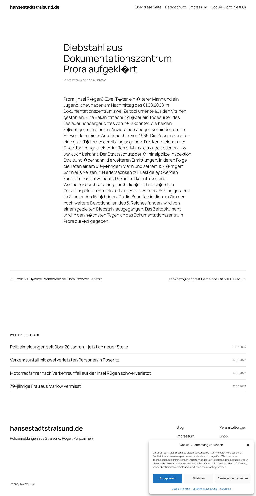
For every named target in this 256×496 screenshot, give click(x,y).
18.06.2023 (239, 347)
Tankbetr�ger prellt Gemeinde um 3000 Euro (204, 278)
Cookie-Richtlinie (181, 488)
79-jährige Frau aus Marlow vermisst (45, 386)
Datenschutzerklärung (205, 488)
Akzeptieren (167, 478)
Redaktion (85, 80)
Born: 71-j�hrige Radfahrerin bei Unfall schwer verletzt (59, 278)
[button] (248, 445)
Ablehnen (198, 478)
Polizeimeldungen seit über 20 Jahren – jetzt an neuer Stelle (69, 346)
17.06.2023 (239, 360)
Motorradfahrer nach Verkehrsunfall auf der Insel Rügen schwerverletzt (80, 373)
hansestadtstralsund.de (34, 7)
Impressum (225, 488)
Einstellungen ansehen (232, 478)
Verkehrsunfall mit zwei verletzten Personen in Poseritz (65, 359)
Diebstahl (101, 80)
